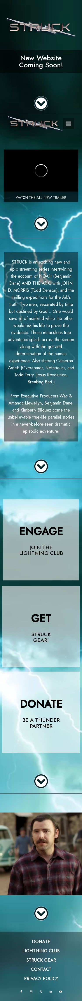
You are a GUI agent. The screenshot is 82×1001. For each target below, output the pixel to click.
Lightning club (41, 951)
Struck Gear (41, 960)
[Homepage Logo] (35, 123)
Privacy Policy (41, 978)
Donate (41, 941)
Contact (41, 969)
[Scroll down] (41, 103)
